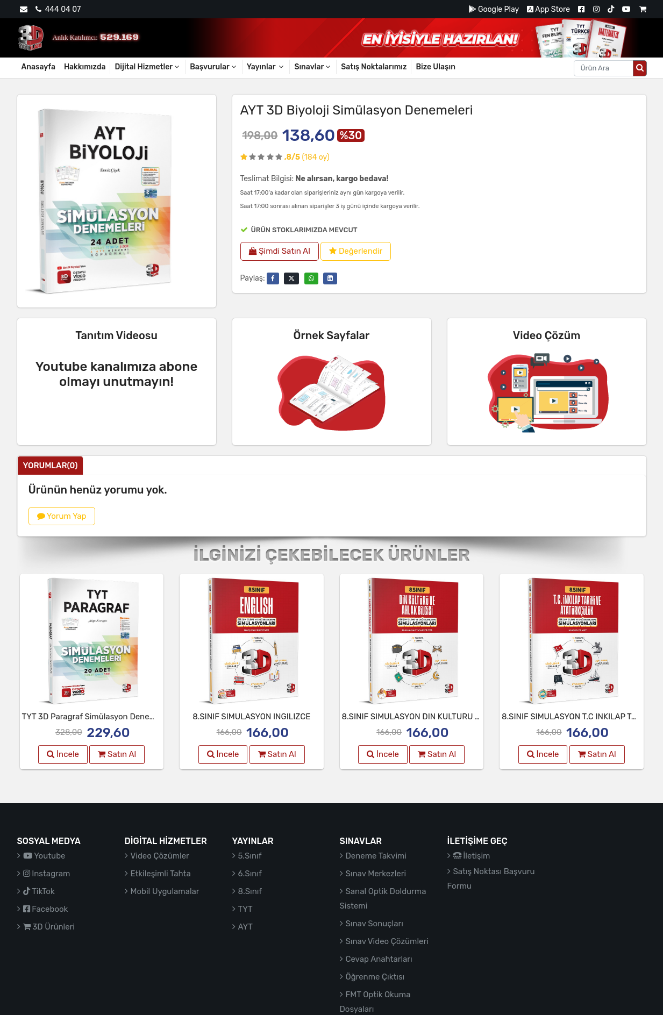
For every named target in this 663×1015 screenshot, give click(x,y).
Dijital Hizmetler (148, 67)
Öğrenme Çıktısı (375, 977)
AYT (245, 927)
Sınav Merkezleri (376, 873)
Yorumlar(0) (50, 465)
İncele (63, 754)
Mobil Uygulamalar (165, 891)
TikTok (39, 891)
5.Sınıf (250, 856)
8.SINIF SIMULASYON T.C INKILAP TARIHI (577, 716)
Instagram (46, 873)
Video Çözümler (160, 856)
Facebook (45, 909)
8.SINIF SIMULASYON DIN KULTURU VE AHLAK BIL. (435, 716)
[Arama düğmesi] (640, 68)
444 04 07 (58, 9)
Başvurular (214, 67)
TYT (245, 909)
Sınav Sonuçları (374, 923)
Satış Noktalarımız (374, 67)
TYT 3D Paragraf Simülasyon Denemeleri (97, 716)
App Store (548, 9)
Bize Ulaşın (435, 67)
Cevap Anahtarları (379, 959)
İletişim (471, 856)
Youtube (44, 856)
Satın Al (117, 754)
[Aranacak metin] (603, 68)
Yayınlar (266, 67)
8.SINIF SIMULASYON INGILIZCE (251, 716)
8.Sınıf (250, 891)
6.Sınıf (250, 873)
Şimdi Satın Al (279, 251)
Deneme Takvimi (376, 856)
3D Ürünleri (49, 927)
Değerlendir (355, 251)
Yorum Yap (62, 516)
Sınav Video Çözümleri (387, 941)
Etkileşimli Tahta (161, 873)
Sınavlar (313, 67)
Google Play (494, 9)
